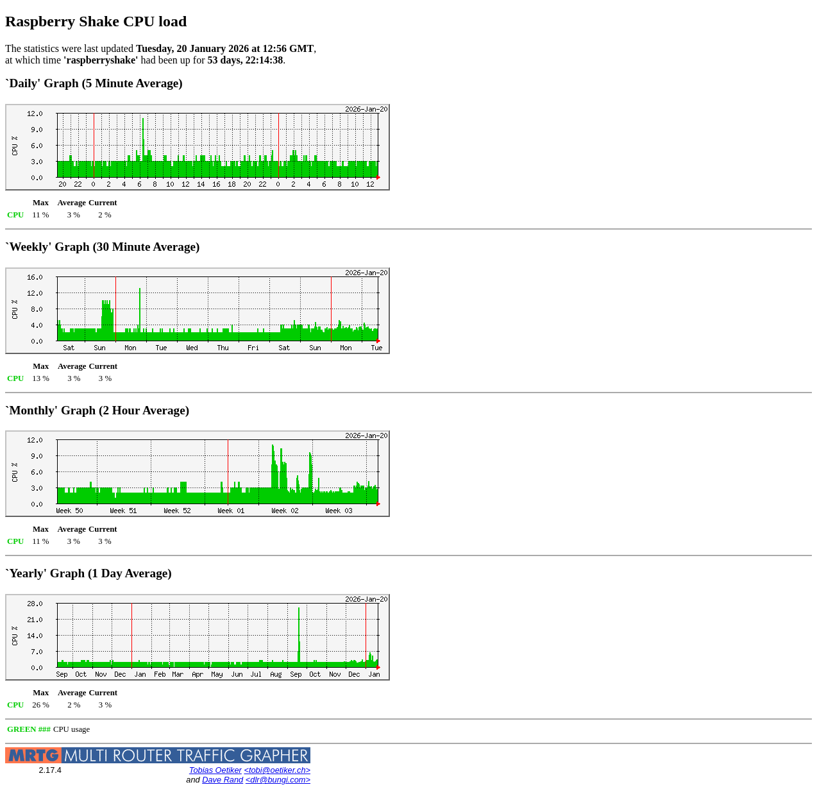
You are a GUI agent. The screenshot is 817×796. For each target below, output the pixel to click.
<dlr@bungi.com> (278, 779)
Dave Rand (222, 779)
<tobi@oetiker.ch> (277, 770)
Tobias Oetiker (215, 770)
